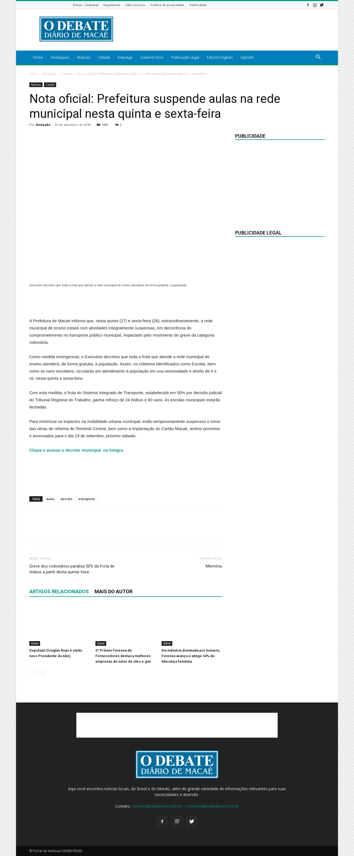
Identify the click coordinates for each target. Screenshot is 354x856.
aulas (50, 499)
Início (33, 73)
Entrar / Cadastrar (86, 5)
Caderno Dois (151, 57)
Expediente (111, 5)
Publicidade (198, 5)
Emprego (125, 57)
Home (38, 57)
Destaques (60, 57)
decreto (66, 499)
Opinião (247, 57)
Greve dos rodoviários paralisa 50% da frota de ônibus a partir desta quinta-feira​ (71, 569)
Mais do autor (113, 591)
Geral (34, 643)
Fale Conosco (135, 5)
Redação (43, 125)
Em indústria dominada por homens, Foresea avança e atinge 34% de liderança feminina (191, 656)
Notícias (83, 57)
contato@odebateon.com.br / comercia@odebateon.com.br (185, 806)
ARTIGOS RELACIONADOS (59, 591)
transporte (87, 499)
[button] (318, 57)
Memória (214, 566)
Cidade (104, 57)
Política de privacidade (167, 5)
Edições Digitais (220, 57)
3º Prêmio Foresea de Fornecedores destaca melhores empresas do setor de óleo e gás (123, 656)
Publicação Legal (185, 57)
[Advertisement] (125, 303)
